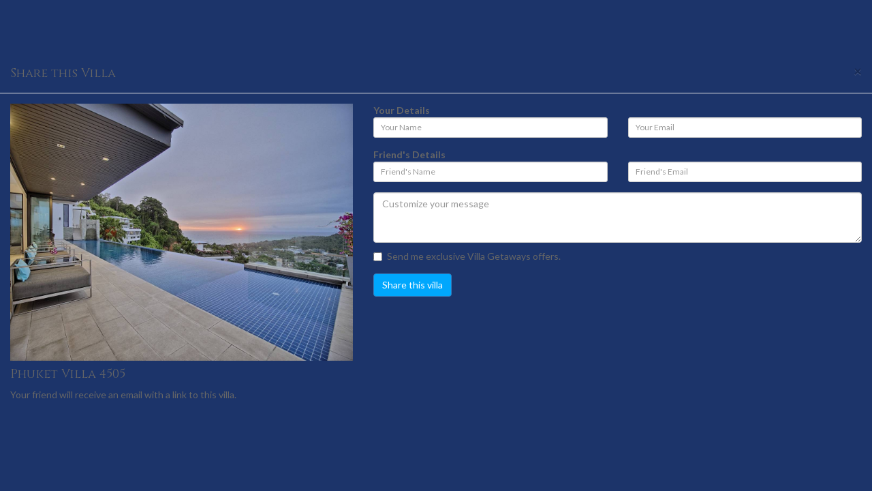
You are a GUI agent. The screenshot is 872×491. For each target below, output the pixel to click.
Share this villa (412, 285)
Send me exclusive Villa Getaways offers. (467, 256)
